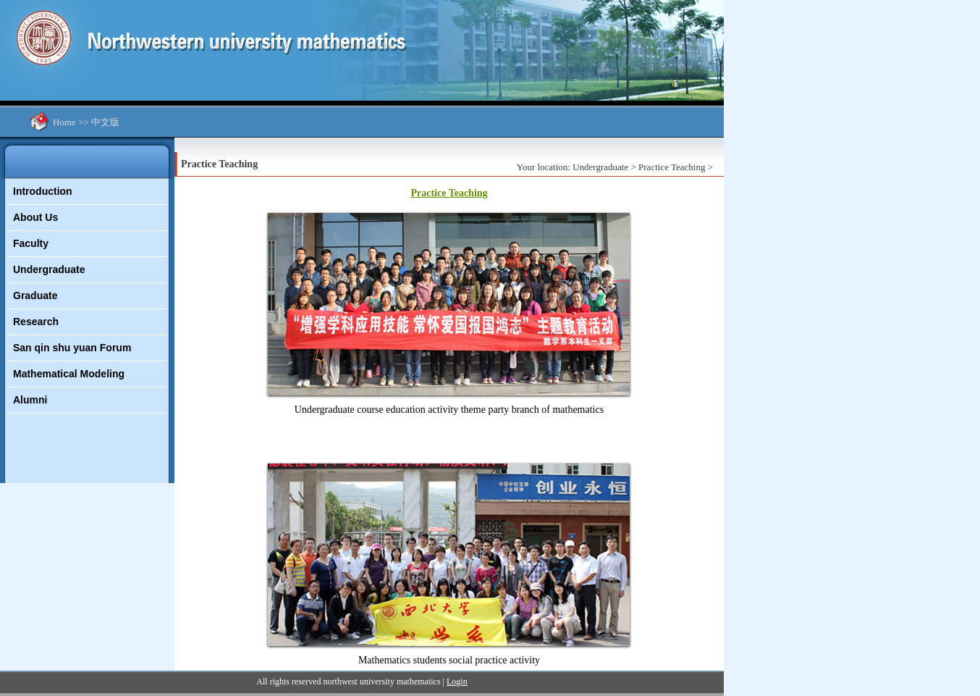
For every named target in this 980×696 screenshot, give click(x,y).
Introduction (42, 191)
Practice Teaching (671, 167)
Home (64, 122)
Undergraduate (49, 269)
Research (36, 321)
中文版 (105, 122)
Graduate (35, 295)
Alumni (30, 400)
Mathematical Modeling (68, 374)
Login (457, 681)
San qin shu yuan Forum (72, 347)
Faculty (30, 243)
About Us (35, 217)
